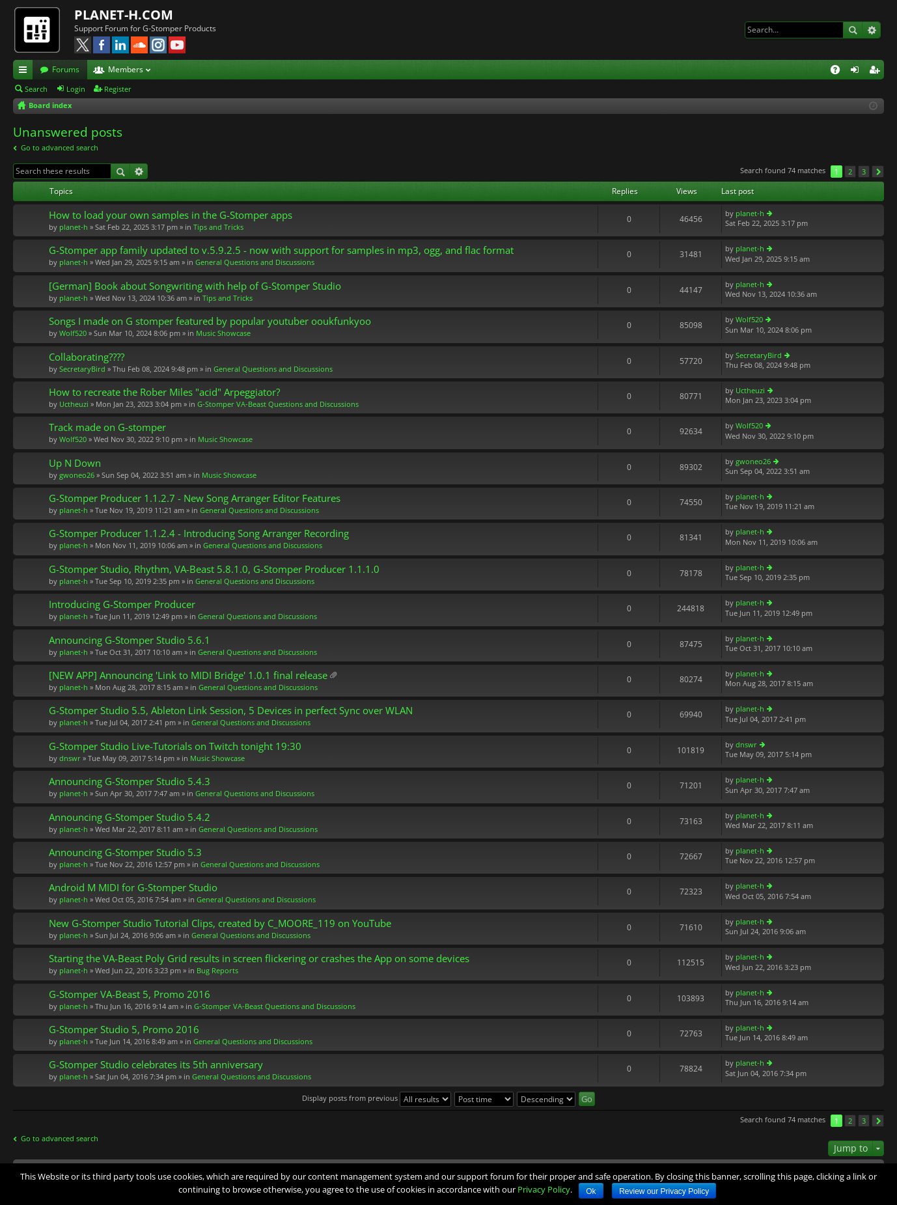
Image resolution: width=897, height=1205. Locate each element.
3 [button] (864, 171)
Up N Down (75, 463)
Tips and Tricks (218, 227)
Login (75, 89)
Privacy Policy (544, 1189)
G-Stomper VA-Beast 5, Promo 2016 (129, 994)
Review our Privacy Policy (664, 1191)
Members (125, 69)
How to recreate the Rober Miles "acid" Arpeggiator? (164, 392)
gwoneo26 (76, 475)
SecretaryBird (82, 369)
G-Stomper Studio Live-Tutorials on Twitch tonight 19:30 (175, 746)
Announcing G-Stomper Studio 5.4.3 (129, 781)
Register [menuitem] (877, 71)
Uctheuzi (74, 404)
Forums (65, 69)
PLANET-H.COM (123, 14)
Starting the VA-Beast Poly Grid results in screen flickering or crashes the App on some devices (259, 958)
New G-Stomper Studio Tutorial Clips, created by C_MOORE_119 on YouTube (220, 923)
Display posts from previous (376, 1098)
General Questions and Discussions (254, 262)
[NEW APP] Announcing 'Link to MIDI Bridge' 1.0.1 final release (188, 675)
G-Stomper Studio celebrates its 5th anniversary (156, 1065)
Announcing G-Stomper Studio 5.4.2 (129, 817)
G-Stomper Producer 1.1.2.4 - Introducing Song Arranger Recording (199, 533)
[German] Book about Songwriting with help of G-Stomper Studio (195, 286)
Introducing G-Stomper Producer (122, 604)
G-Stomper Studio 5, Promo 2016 (124, 1029)
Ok (591, 1191)
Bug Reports (217, 970)
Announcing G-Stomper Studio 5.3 (125, 852)
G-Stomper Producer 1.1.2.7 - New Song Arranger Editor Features (194, 498)
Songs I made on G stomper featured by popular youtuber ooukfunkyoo (210, 321)
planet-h (73, 227)
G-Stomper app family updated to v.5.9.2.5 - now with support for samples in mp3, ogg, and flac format (281, 250)
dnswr (70, 758)
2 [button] (850, 171)
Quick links (25, 71)
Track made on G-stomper (107, 427)
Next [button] (878, 171)
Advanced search (871, 30)
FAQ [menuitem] (839, 71)
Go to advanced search (59, 147)
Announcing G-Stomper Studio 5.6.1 (129, 640)
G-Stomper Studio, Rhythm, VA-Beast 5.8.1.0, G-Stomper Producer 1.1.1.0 (214, 569)
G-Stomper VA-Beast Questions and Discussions (278, 404)
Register (117, 89)
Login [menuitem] (857, 71)
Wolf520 (73, 333)
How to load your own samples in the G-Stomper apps (170, 215)
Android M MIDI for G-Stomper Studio (133, 887)
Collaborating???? (86, 357)
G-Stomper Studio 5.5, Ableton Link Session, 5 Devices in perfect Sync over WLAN (231, 710)
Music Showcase (223, 333)
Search (852, 30)
